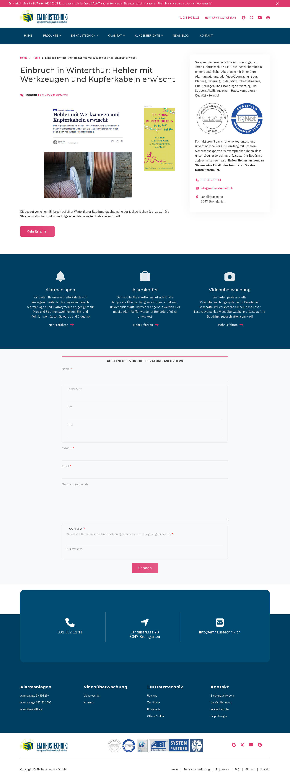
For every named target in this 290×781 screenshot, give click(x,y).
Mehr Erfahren (37, 231)
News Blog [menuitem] (181, 35)
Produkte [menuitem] (51, 39)
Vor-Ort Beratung (221, 702)
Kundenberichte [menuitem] (148, 39)
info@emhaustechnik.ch (222, 17)
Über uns (152, 695)
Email (65, 466)
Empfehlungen (219, 716)
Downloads (153, 709)
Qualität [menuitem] (115, 39)
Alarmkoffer (145, 289)
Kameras (89, 702)
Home (175, 769)
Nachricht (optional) (75, 484)
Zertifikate (153, 702)
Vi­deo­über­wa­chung (230, 289)
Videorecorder (92, 695)
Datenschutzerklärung (197, 769)
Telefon (67, 448)
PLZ (70, 425)
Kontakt (265, 769)
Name (66, 369)
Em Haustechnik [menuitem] (83, 39)
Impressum (222, 769)
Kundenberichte (220, 709)
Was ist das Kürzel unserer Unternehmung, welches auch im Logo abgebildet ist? (118, 534)
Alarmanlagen (60, 289)
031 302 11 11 (53, 3)
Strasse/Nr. (75, 389)
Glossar (250, 769)
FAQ (237, 769)
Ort (70, 407)
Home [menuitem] (28, 35)
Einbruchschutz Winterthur (53, 95)
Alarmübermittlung (31, 709)
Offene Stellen (155, 716)
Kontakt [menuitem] (206, 35)
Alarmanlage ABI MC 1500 (35, 702)
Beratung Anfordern (222, 695)
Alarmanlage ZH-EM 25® (34, 695)
